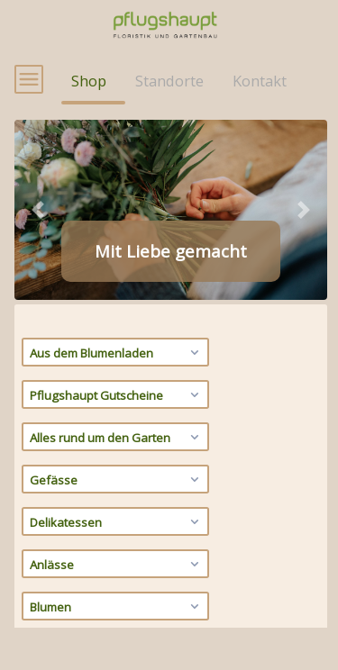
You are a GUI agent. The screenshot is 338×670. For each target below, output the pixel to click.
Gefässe (117, 515)
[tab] (90, 311)
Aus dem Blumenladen (117, 388)
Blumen (117, 642)
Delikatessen (117, 557)
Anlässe (117, 600)
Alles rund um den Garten (117, 473)
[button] (37, 246)
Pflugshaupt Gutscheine (117, 430)
